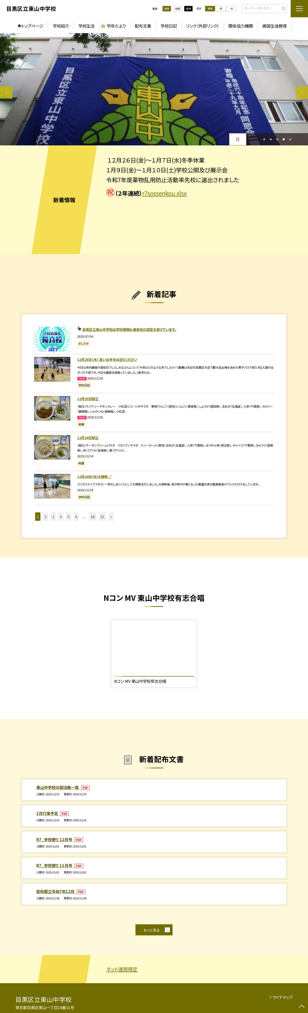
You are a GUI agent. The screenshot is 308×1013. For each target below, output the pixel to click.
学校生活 (86, 26)
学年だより (116, 26)
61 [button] (102, 516)
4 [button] (284, 139)
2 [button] (271, 139)
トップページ (32, 26)
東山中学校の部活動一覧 (58, 787)
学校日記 (168, 26)
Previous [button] (6, 92)
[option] (154, 89)
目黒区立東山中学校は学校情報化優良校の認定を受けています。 (129, 329)
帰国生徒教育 (274, 26)
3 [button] (277, 139)
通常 (166, 8)
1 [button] (264, 139)
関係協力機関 (240, 26)
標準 (210, 8)
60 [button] (93, 516)
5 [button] (290, 139)
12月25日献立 (87, 398)
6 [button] (76, 516)
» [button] (111, 516)
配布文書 (143, 26)
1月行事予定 (47, 813)
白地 (177, 8)
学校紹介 (61, 26)
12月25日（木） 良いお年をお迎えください (107, 359)
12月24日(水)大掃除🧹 (94, 476)
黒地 (188, 8)
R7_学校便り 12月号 (54, 839)
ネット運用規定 (121, 969)
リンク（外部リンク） (202, 26)
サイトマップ (283, 997)
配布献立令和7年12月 (55, 891)
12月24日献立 (87, 437)
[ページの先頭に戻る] (302, 1007)
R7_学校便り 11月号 (54, 865)
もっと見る (151, 929)
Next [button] (302, 92)
